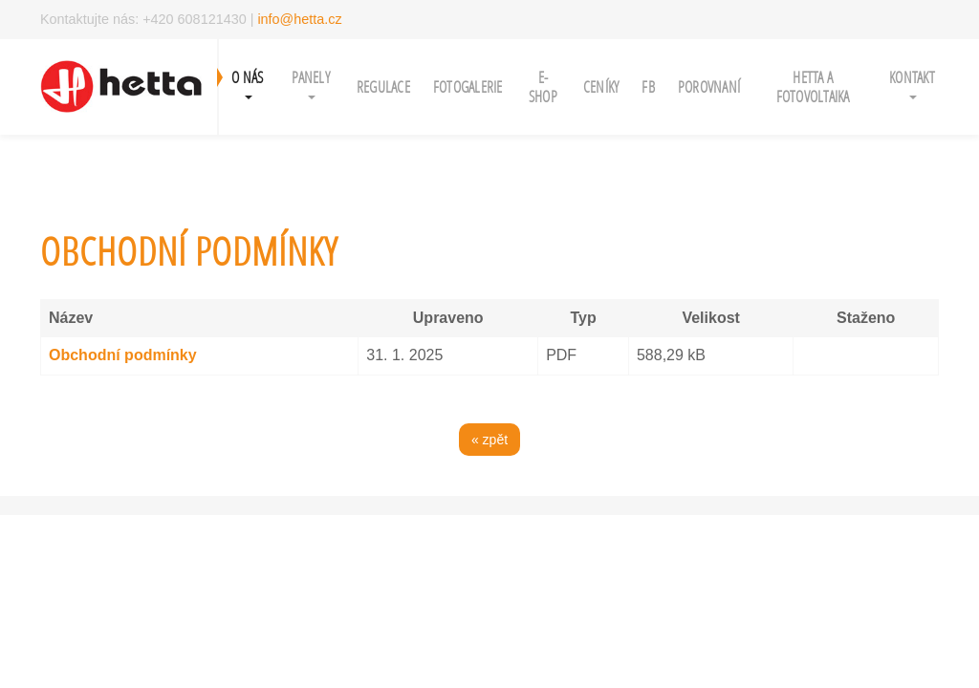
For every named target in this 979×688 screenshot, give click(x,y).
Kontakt (912, 83)
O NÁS (247, 83)
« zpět (489, 439)
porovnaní (709, 86)
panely (311, 83)
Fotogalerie (468, 86)
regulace (383, 86)
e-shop (543, 86)
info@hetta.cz (299, 19)
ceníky (601, 86)
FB (648, 86)
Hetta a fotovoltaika (813, 86)
